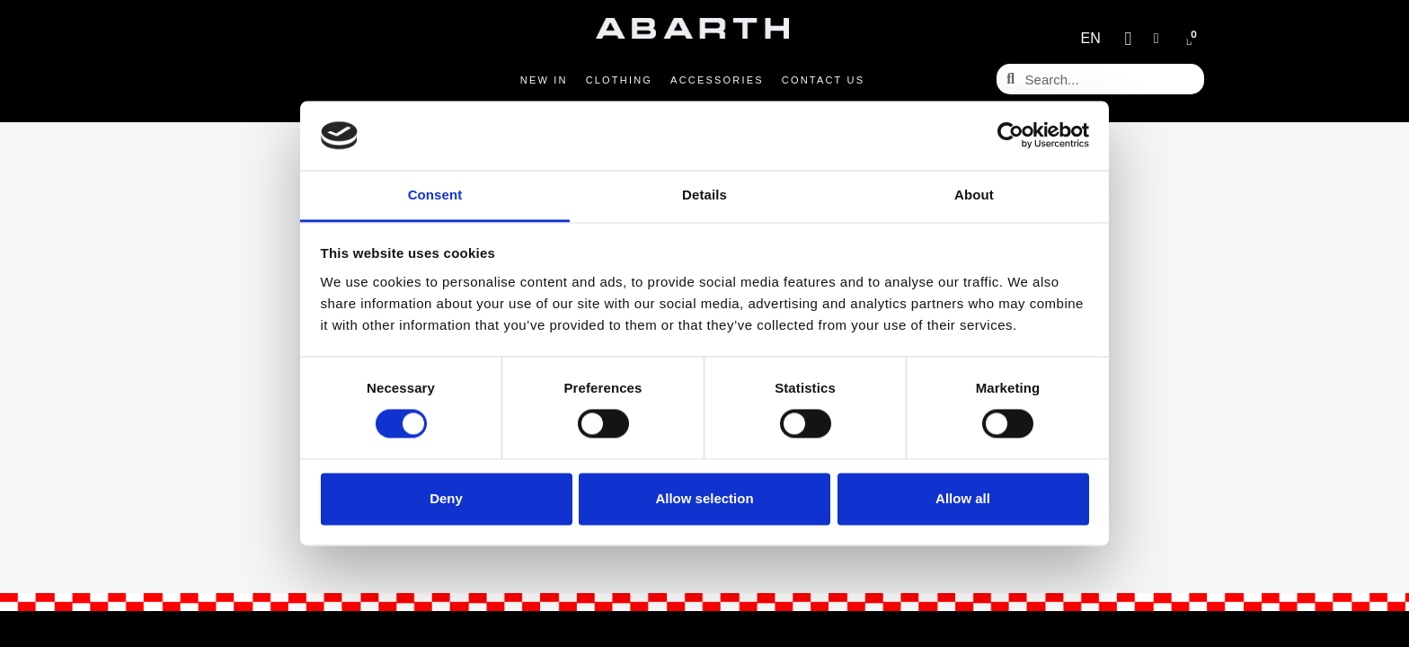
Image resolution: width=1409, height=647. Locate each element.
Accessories (717, 80)
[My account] (1156, 39)
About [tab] (974, 194)
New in (544, 80)
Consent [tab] (435, 194)
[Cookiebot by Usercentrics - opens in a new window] (1010, 135)
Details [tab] (704, 194)
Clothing (619, 80)
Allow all (962, 498)
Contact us (823, 80)
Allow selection (704, 498)
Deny (446, 498)
